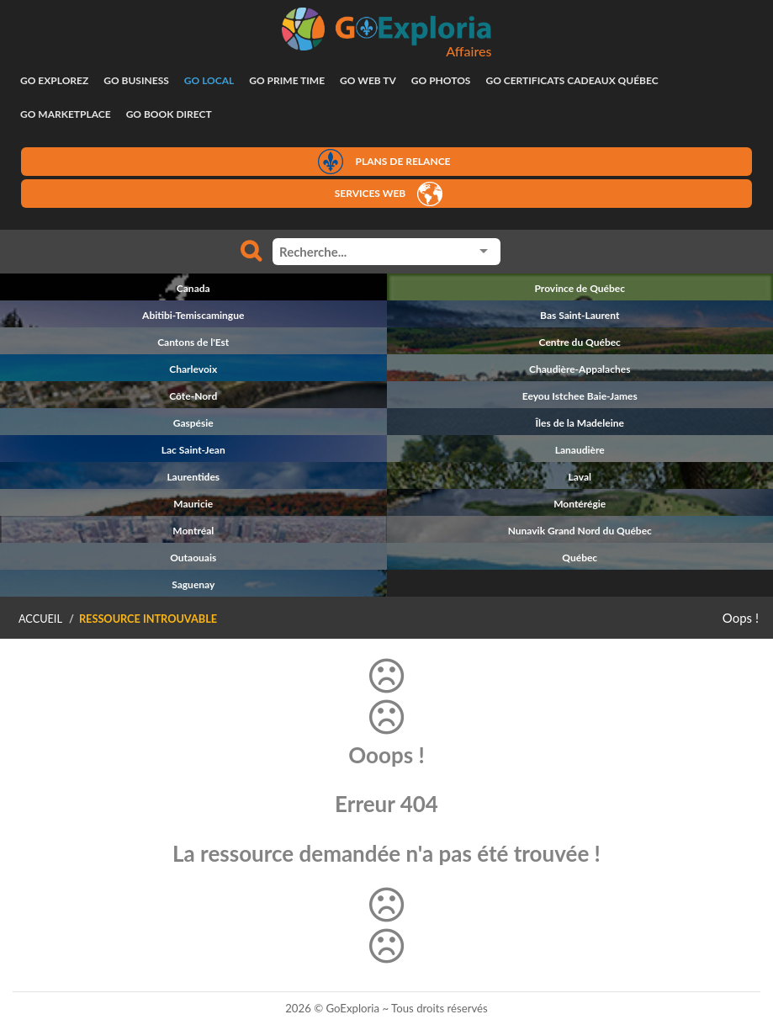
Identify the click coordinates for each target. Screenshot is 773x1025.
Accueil (40, 618)
